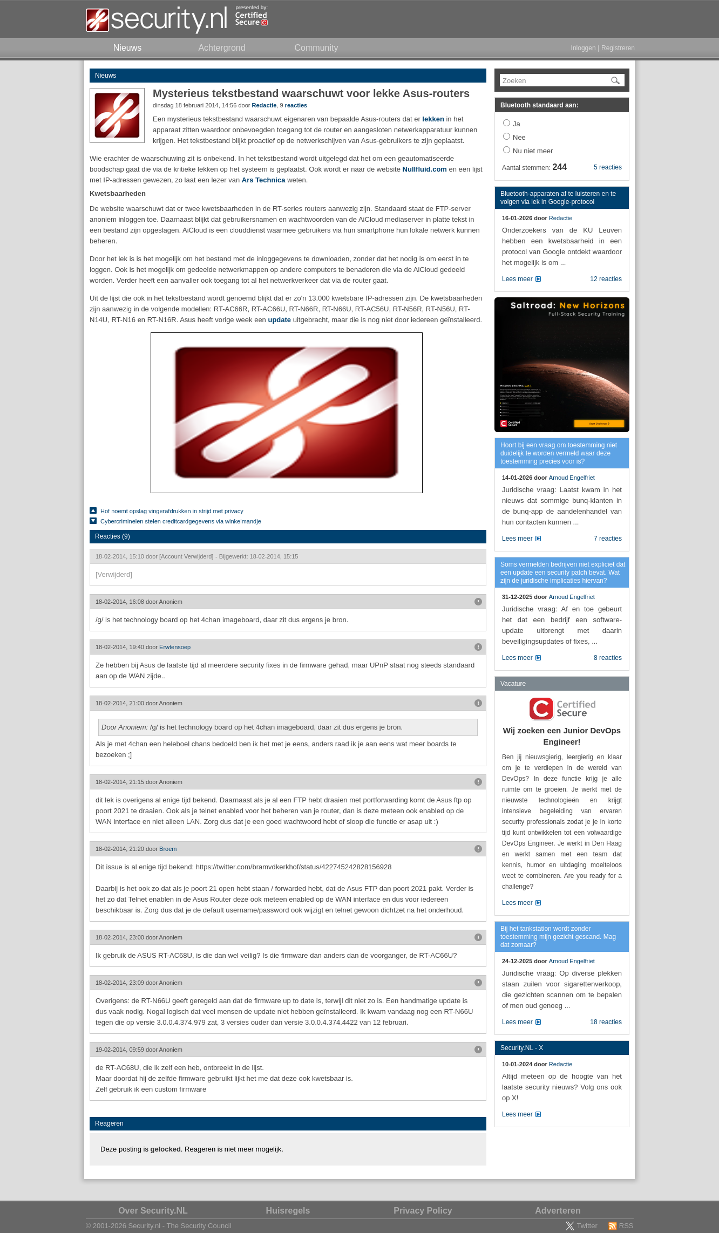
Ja (516, 124)
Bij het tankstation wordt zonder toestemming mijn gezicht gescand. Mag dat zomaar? (558, 937)
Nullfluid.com (426, 169)
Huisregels (288, 1210)
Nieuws (105, 75)
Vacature (513, 683)
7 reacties (608, 538)
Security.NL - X (521, 1048)
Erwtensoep (175, 647)
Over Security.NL (153, 1210)
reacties (296, 105)
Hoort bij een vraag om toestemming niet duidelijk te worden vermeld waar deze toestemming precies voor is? (558, 453)
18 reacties (606, 1022)
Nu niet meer (533, 151)
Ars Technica (264, 180)
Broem (168, 849)
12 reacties (606, 279)
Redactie (264, 105)
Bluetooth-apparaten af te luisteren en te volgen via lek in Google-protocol (558, 198)
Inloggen (583, 48)
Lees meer (517, 279)
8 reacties (608, 658)
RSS (626, 1226)
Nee (519, 137)
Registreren (618, 48)
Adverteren (557, 1210)
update (279, 320)
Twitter (586, 1226)
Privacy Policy (423, 1210)
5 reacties (608, 167)
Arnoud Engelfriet (572, 477)
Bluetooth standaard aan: (539, 105)
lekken (433, 119)
